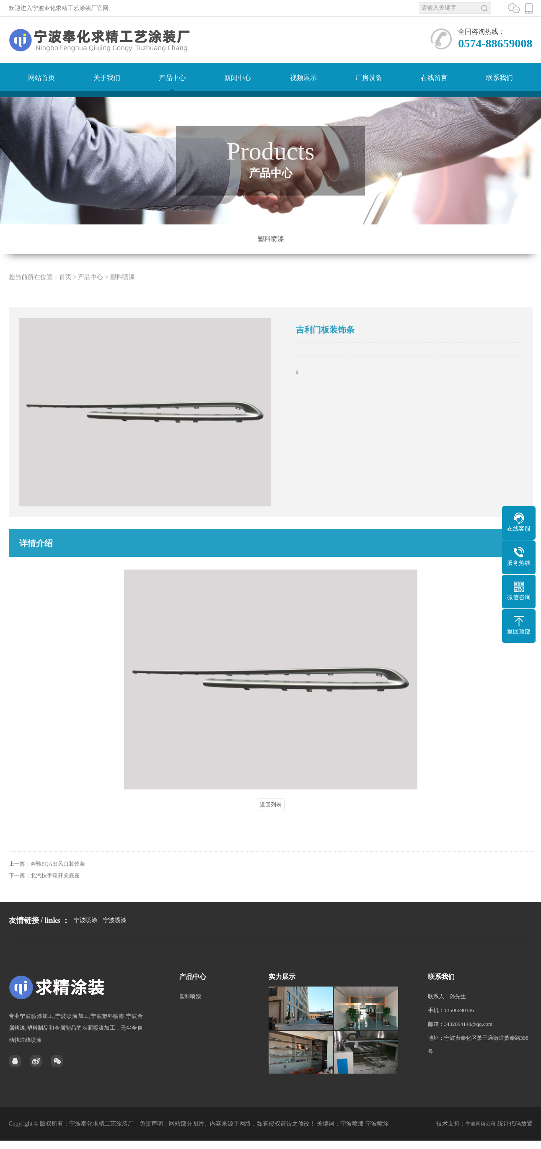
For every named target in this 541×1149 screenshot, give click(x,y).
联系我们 (499, 77)
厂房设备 (368, 77)
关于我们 (106, 77)
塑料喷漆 (270, 238)
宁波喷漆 (115, 938)
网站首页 (41, 77)
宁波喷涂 (85, 938)
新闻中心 (237, 77)
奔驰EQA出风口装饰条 (58, 876)
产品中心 (172, 77)
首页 (65, 289)
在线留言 (434, 77)
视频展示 (303, 77)
